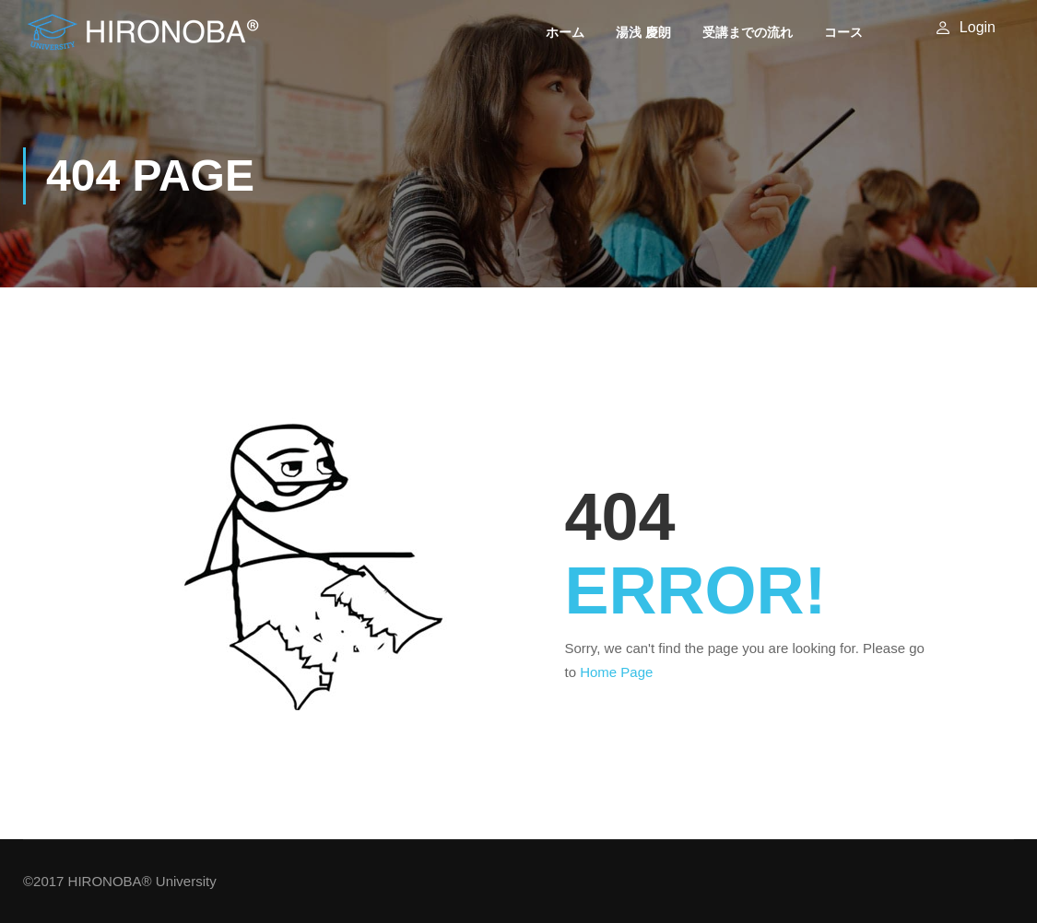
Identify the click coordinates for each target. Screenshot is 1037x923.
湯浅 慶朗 (643, 32)
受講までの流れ (747, 32)
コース (843, 32)
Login (978, 27)
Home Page (616, 672)
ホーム (565, 32)
